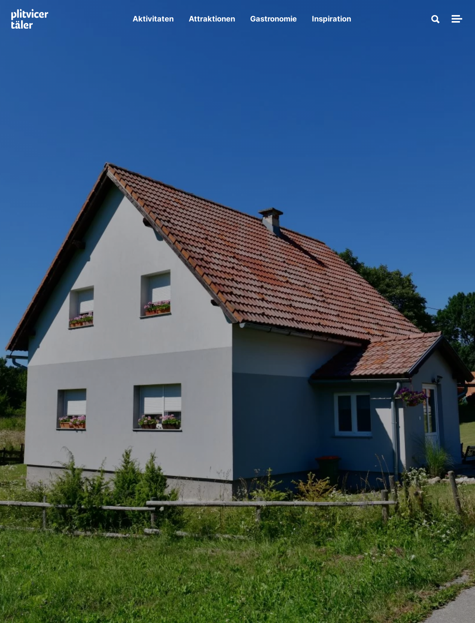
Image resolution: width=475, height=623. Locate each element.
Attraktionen (212, 18)
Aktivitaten (153, 18)
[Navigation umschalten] (456, 19)
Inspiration (331, 18)
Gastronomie (273, 18)
